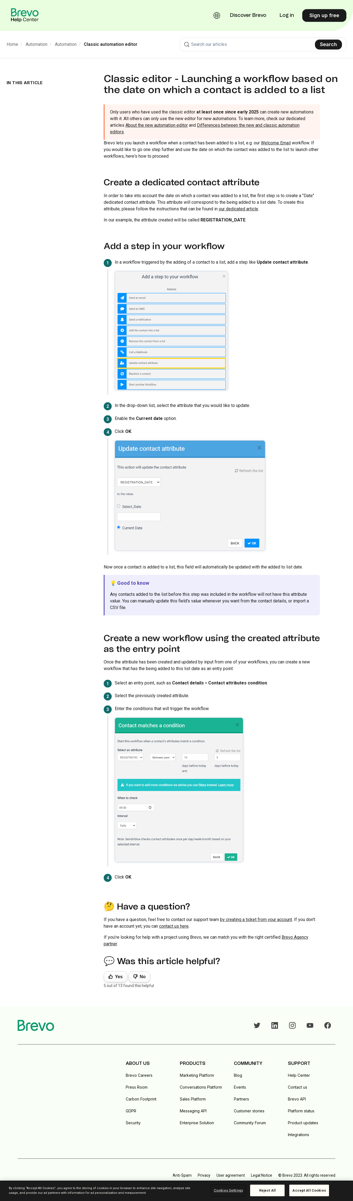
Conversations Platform (201, 1087)
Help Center (299, 1075)
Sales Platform (193, 1099)
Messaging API (193, 1111)
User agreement (230, 1175)
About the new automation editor (156, 125)
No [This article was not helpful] (143, 976)
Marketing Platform (197, 1075)
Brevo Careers (139, 1075)
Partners (241, 1099)
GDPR (131, 1111)
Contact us (297, 1087)
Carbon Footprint (141, 1099)
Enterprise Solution (197, 1122)
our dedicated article (238, 208)
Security (133, 1122)
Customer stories (249, 1111)
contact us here (174, 926)
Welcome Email (276, 143)
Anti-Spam (182, 1175)
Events (240, 1087)
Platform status (301, 1111)
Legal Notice (261, 1175)
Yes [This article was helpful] (119, 976)
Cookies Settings (228, 1190)
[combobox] (263, 44)
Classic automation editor (110, 44)
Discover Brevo (248, 15)
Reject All (267, 1190)
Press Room (137, 1087)
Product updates (303, 1122)
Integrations (298, 1134)
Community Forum (250, 1122)
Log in (287, 15)
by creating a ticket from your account (256, 919)
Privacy (204, 1175)
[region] (176, 1191)
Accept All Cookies (309, 1190)
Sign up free (324, 15)
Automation (36, 44)
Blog (238, 1075)
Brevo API (297, 1099)
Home (12, 44)
